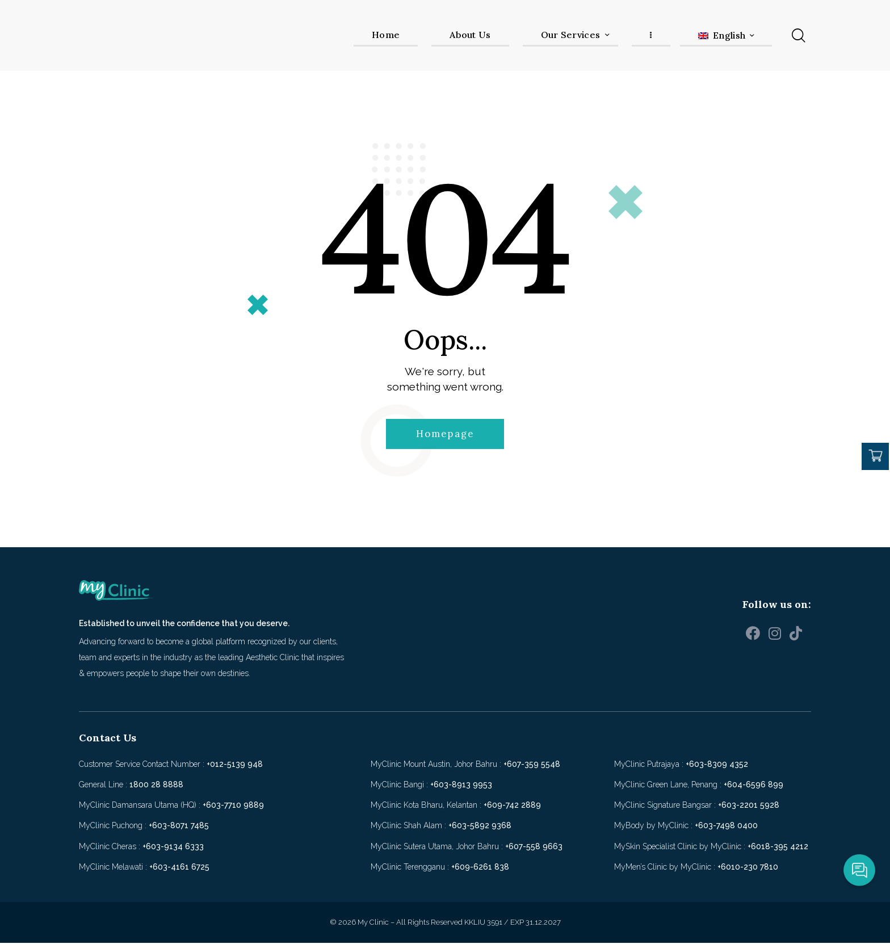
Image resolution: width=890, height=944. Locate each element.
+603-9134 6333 (173, 847)
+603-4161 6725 (179, 867)
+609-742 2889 (512, 806)
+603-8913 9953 (461, 785)
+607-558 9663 (533, 847)
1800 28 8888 (156, 785)
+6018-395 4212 (778, 847)
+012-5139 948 (235, 765)
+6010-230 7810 (747, 867)
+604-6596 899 (753, 785)
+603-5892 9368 (479, 826)
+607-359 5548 (531, 765)
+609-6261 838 (480, 867)
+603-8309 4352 (717, 765)
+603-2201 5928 (748, 806)
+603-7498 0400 (726, 826)
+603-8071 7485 (179, 826)
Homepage (445, 434)
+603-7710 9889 (233, 806)
